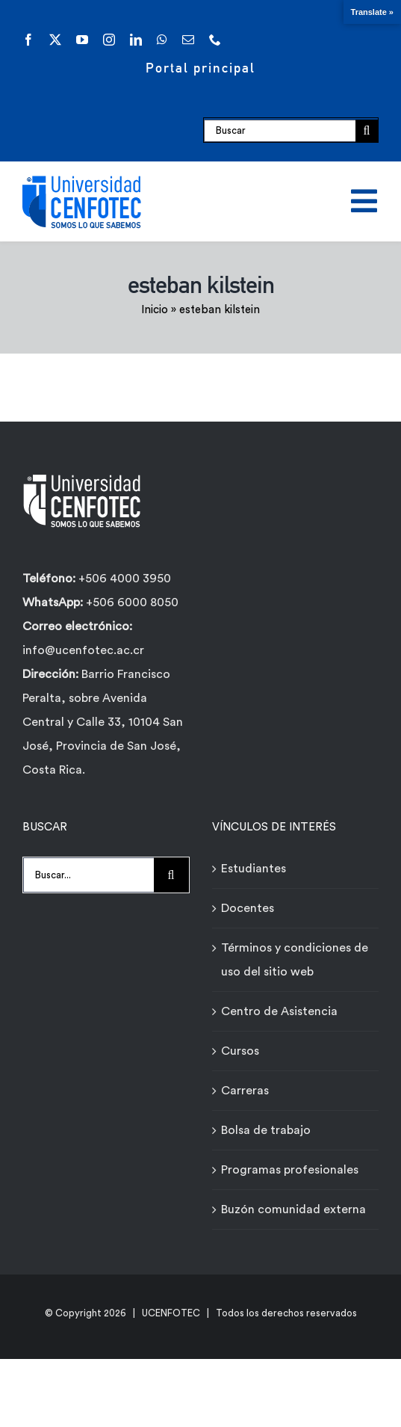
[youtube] (82, 40)
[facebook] (28, 40)
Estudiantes (253, 869)
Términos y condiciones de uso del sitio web (294, 960)
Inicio (154, 309)
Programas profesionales (289, 1170)
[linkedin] (136, 40)
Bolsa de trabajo (266, 1130)
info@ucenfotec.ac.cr (83, 650)
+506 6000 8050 (130, 602)
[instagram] (109, 40)
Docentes (247, 908)
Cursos (240, 1051)
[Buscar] (279, 131)
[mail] (188, 40)
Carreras (245, 1091)
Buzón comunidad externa (293, 1209)
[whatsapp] (162, 40)
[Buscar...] (88, 875)
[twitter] (55, 40)
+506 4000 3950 (124, 579)
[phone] (215, 40)
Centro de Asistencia (279, 1011)
